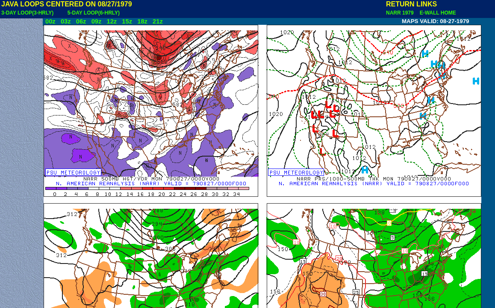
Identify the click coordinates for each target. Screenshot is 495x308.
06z (81, 21)
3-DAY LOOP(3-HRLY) (27, 13)
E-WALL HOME (436, 13)
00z (50, 21)
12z (111, 21)
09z (96, 21)
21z (158, 21)
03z (66, 21)
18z (142, 21)
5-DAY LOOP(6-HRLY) (94, 13)
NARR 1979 (400, 13)
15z (127, 21)
